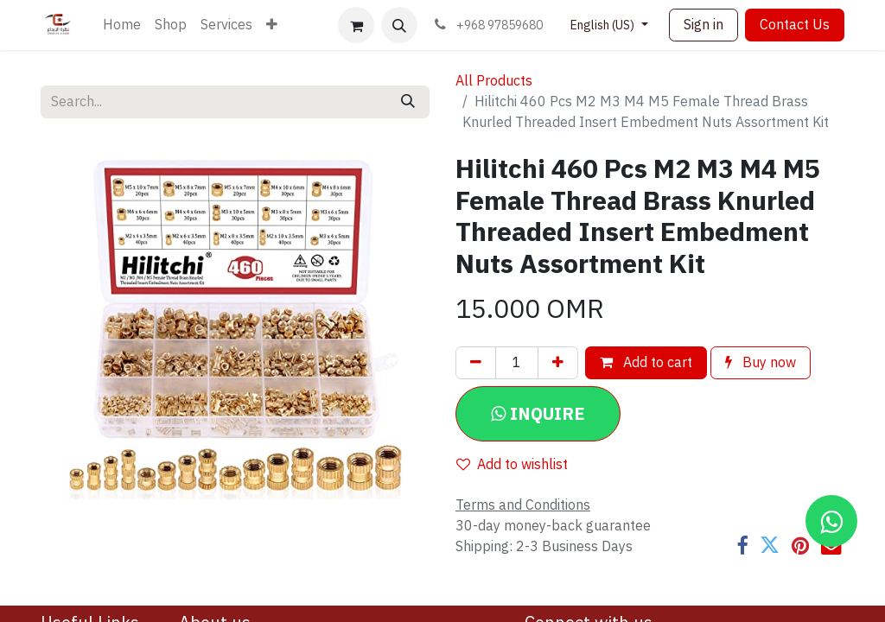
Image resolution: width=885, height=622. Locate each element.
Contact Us (795, 25)
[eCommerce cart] (356, 25)
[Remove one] (475, 362)
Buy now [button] (760, 362)
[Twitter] (770, 545)
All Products (493, 81)
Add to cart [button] (646, 362)
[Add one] (558, 362)
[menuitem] (122, 25)
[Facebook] (742, 545)
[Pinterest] (800, 545)
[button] (399, 25)
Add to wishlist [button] (512, 464)
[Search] (408, 102)
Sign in (703, 25)
